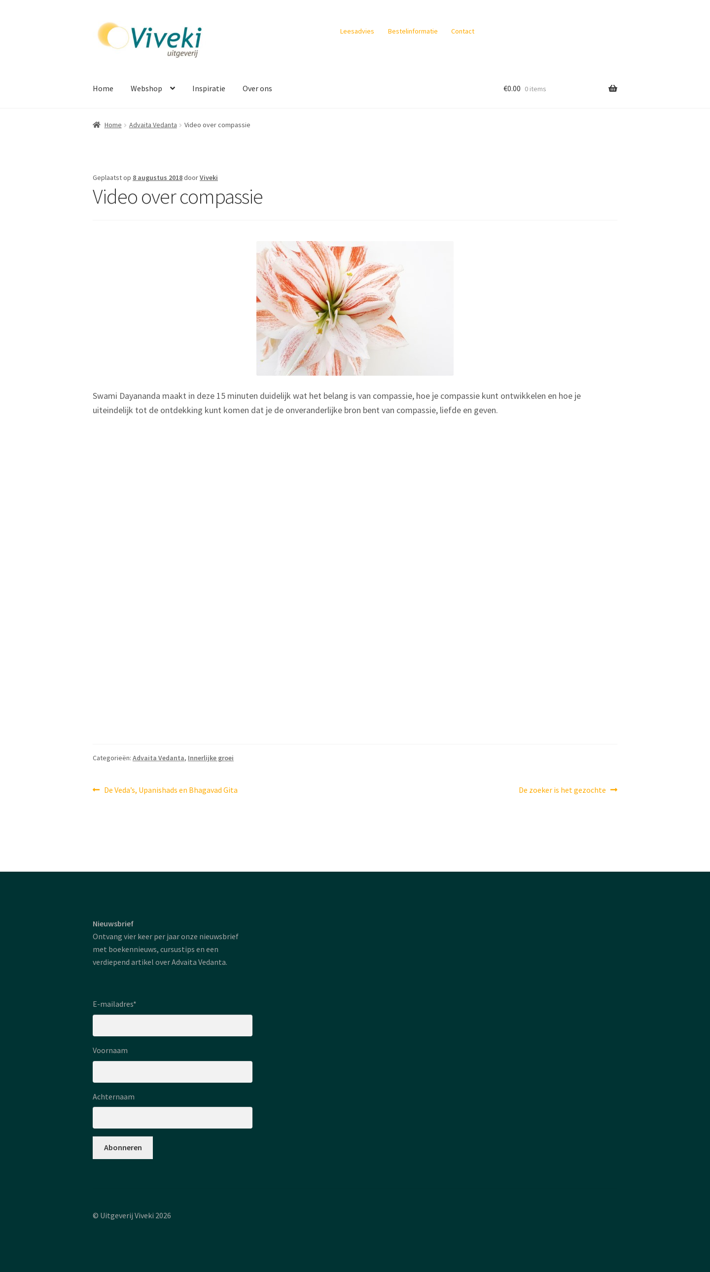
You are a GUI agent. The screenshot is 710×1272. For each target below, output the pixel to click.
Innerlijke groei (211, 757)
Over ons (257, 88)
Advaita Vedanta (153, 124)
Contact (462, 31)
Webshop (146, 88)
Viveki (209, 177)
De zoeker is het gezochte (562, 790)
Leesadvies (357, 31)
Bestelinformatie (413, 31)
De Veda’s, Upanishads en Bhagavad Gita (171, 790)
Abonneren (123, 1147)
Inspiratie (208, 88)
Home (103, 88)
